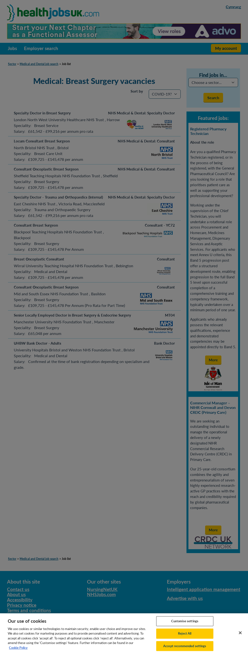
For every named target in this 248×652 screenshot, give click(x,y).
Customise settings (184, 625)
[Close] (240, 636)
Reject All (184, 637)
